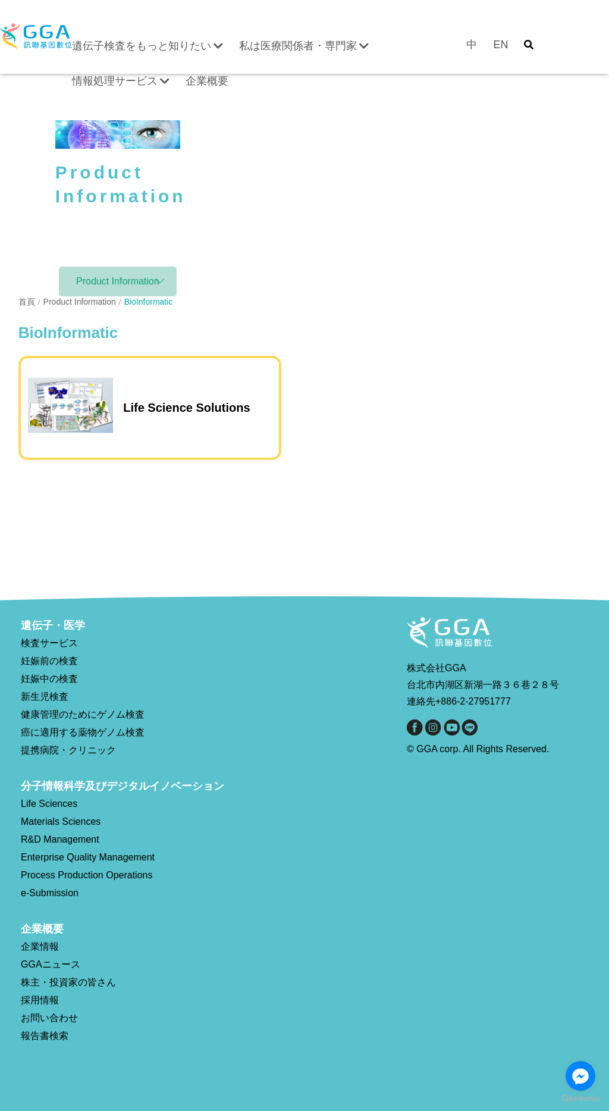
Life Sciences (49, 804)
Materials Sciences (61, 821)
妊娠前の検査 (49, 661)
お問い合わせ (49, 1018)
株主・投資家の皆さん (68, 982)
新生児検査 (44, 696)
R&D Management (60, 839)
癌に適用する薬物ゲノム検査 (83, 732)
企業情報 (40, 946)
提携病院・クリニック (68, 750)
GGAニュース (50, 964)
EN (500, 44)
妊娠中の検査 (49, 679)
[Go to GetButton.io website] (580, 1099)
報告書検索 (44, 1036)
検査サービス (49, 643)
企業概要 (207, 81)
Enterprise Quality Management (88, 857)
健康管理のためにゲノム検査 (83, 714)
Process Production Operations (86, 875)
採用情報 (40, 1000)
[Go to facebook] (580, 1076)
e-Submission (50, 893)
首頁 (26, 302)
